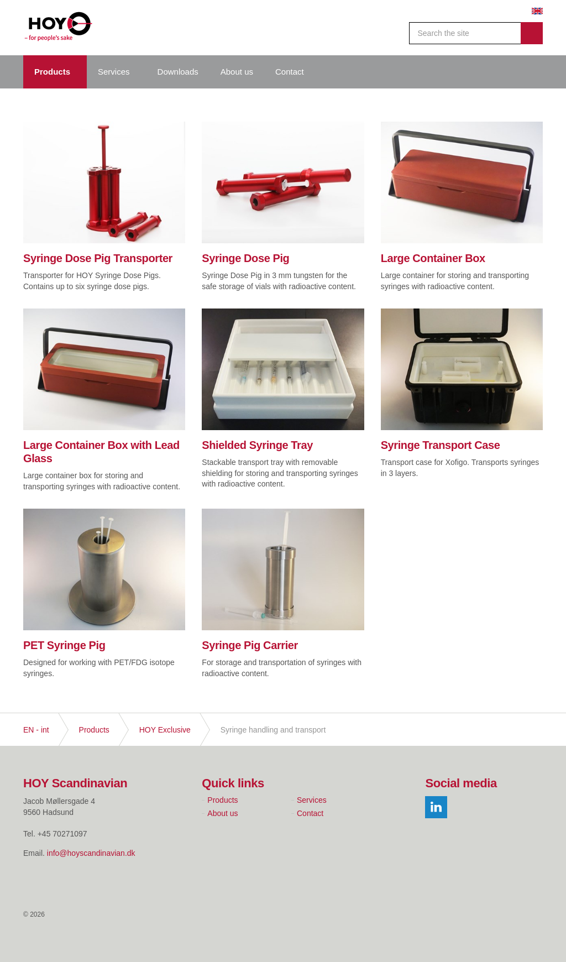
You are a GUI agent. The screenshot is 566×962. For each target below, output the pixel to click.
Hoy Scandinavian (58, 27)
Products (52, 71)
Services (114, 71)
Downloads (178, 71)
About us (237, 71)
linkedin (436, 807)
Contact (289, 71)
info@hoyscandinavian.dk (91, 853)
